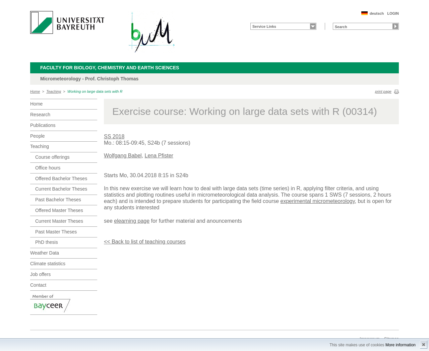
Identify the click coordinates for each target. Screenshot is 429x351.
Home (35, 91)
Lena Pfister (159, 155)
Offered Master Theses (59, 210)
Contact (38, 285)
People (37, 136)
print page (383, 91)
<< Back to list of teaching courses (145, 241)
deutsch (377, 13)
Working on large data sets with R (94, 91)
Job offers (40, 274)
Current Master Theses (59, 221)
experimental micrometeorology (318, 201)
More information (400, 345)
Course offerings (52, 157)
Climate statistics (47, 263)
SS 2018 (114, 136)
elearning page (131, 221)
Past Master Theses (56, 231)
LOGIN (393, 13)
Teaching (53, 91)
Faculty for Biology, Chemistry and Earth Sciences (109, 67)
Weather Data (44, 253)
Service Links (264, 26)
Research (40, 114)
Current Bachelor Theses (61, 189)
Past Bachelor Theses (58, 199)
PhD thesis (46, 242)
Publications (43, 125)
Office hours (47, 167)
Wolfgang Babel (123, 155)
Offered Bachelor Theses (61, 178)
